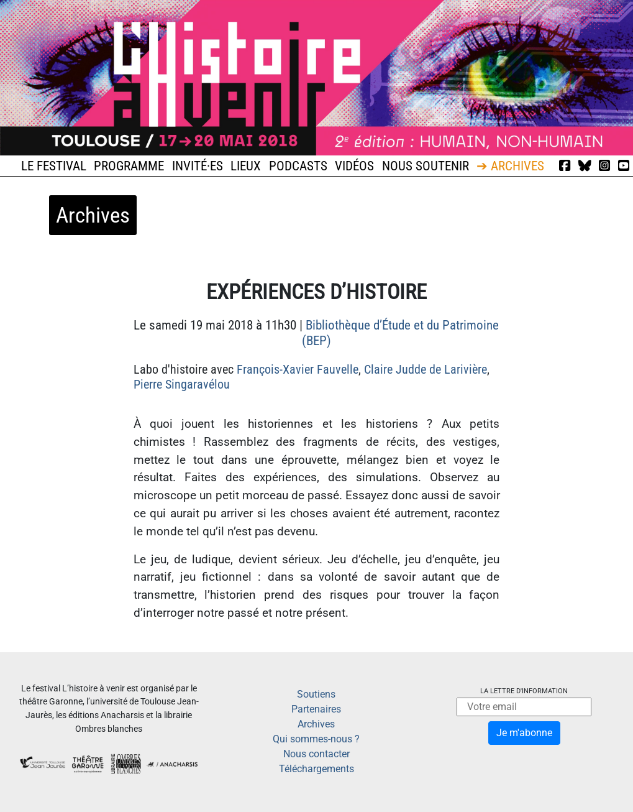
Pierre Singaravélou (182, 384)
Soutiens (316, 694)
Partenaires (316, 709)
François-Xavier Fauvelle (297, 369)
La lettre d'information (524, 691)
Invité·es (197, 166)
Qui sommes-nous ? (316, 739)
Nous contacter (316, 754)
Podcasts (298, 166)
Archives (316, 724)
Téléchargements (316, 769)
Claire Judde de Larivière (425, 369)
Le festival (53, 166)
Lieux (245, 166)
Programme (129, 166)
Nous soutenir (425, 166)
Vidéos (354, 166)
